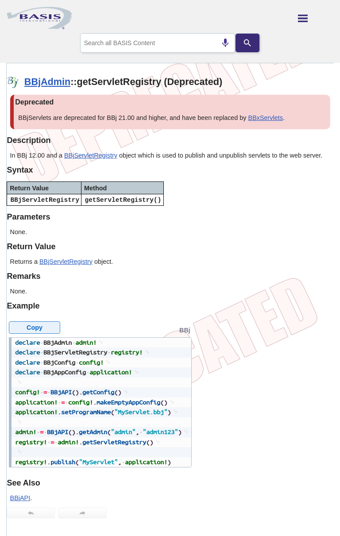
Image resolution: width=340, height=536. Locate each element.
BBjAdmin (47, 81)
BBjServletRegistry (90, 155)
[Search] (247, 43)
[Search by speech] (225, 42)
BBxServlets (265, 117)
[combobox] (158, 43)
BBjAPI (20, 497)
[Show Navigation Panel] (316, 18)
